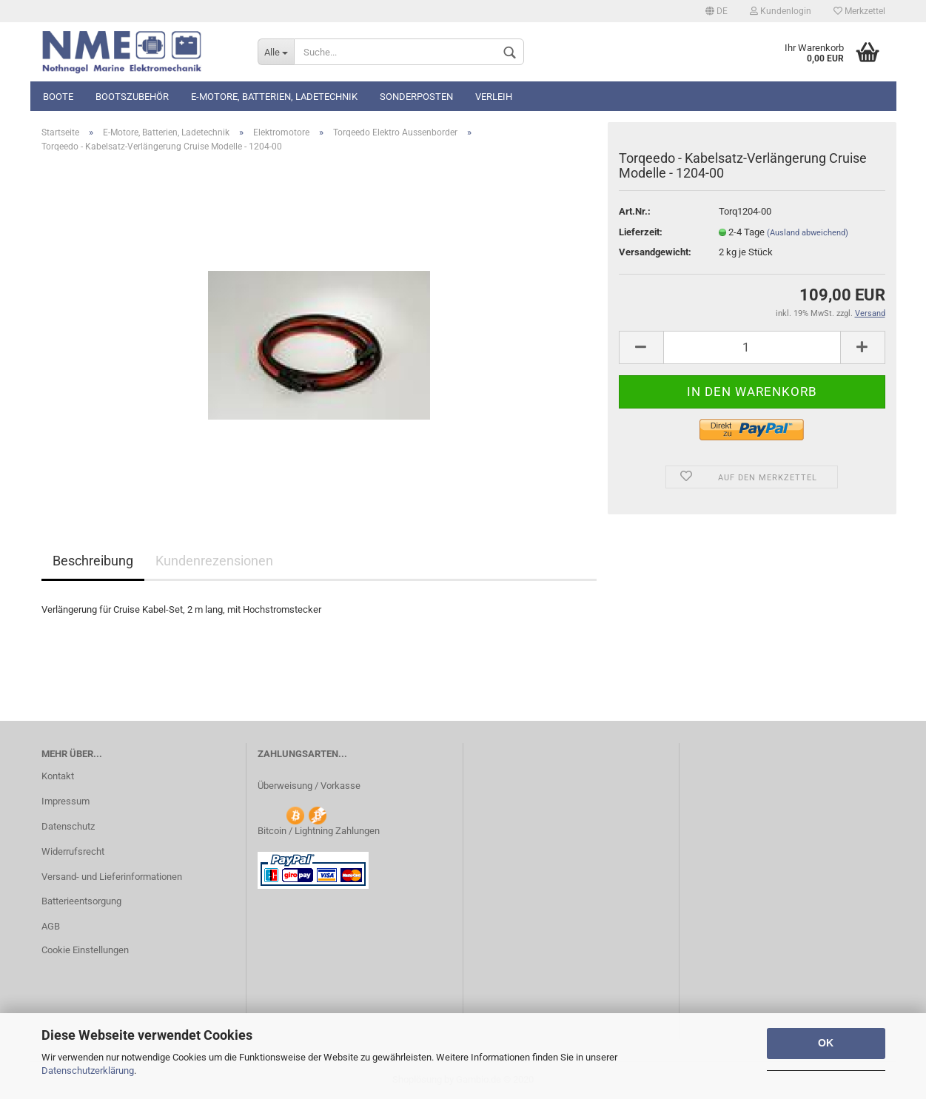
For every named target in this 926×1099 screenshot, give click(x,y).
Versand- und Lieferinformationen (111, 876)
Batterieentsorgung (81, 901)
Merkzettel (859, 11)
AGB (50, 926)
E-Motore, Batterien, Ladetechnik (274, 96)
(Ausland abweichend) (807, 233)
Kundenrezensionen (214, 560)
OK (825, 1043)
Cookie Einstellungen (85, 949)
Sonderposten (416, 96)
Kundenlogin (780, 11)
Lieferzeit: (640, 232)
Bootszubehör (132, 96)
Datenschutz (68, 826)
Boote (58, 96)
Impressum (65, 801)
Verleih (493, 96)
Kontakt (57, 776)
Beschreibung (93, 560)
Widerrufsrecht (72, 851)
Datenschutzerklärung (87, 1070)
